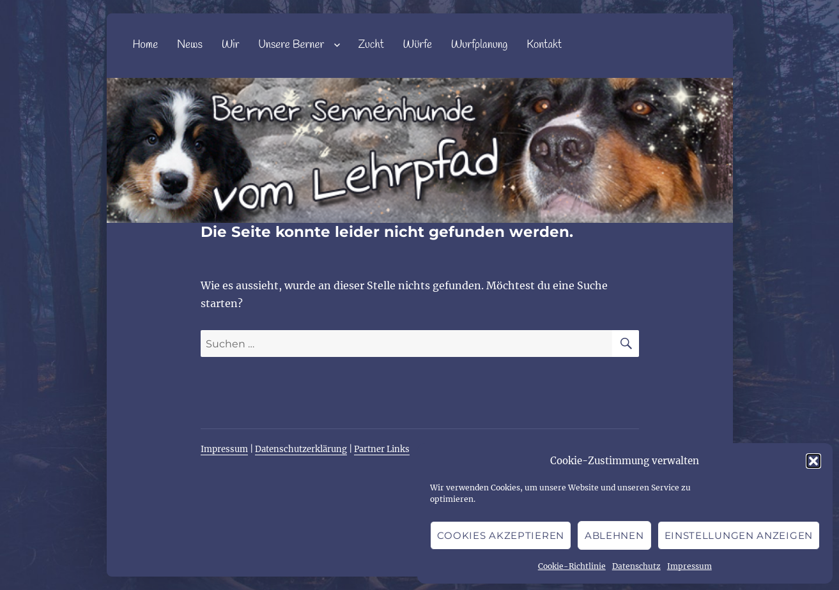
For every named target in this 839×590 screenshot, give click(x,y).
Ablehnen (614, 535)
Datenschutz (636, 566)
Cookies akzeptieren (500, 535)
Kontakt (544, 45)
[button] (813, 461)
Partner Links (382, 449)
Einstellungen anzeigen (739, 535)
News (190, 45)
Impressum (689, 566)
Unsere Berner (291, 45)
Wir (231, 45)
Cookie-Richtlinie (572, 566)
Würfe (417, 45)
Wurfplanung (479, 45)
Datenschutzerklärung (301, 449)
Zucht (370, 45)
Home (145, 45)
